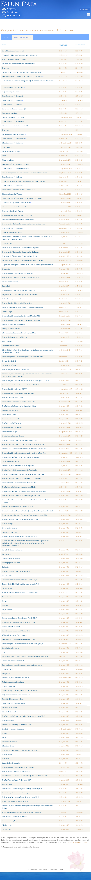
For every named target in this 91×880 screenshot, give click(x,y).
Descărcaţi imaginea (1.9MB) (77, 842)
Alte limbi (85, 10)
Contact (61, 869)
